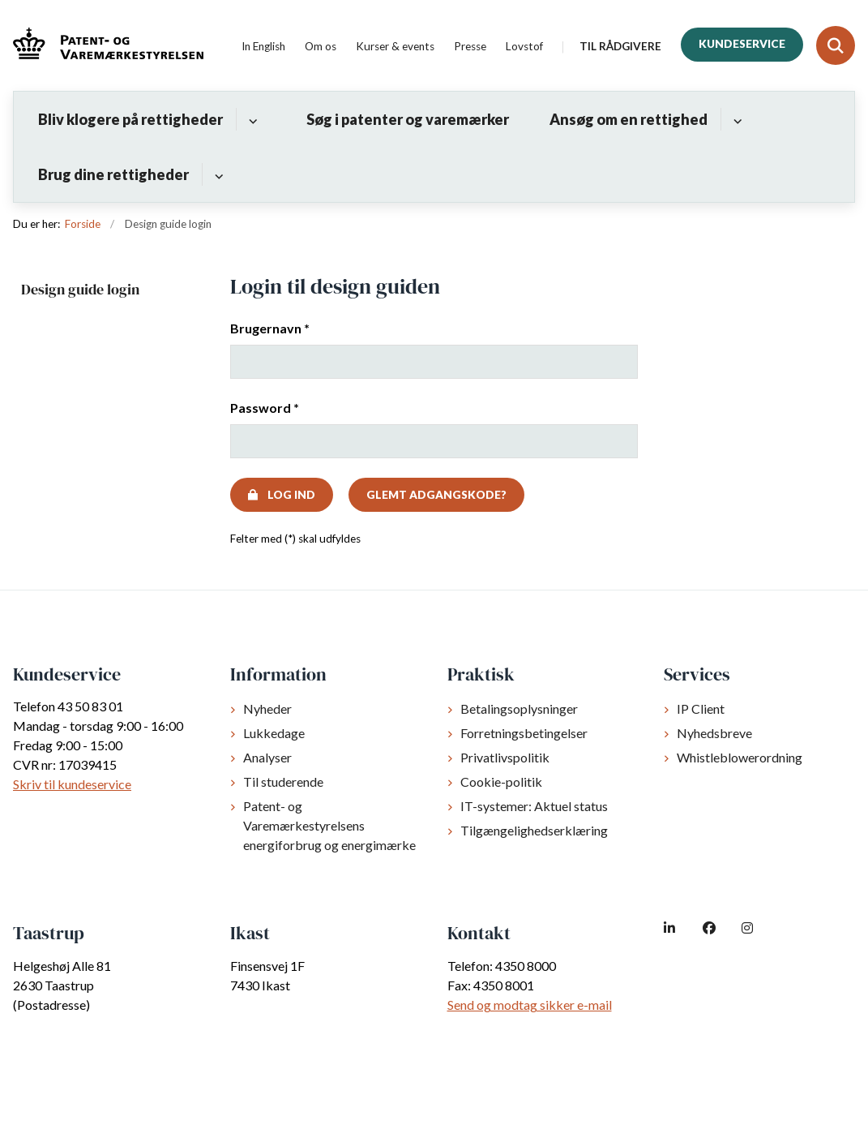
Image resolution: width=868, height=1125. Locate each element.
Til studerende (283, 781)
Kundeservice (742, 43)
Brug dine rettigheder (113, 174)
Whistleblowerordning (739, 757)
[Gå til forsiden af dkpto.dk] (101, 46)
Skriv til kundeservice (72, 784)
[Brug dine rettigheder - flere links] (217, 174)
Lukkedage (274, 733)
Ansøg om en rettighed (628, 119)
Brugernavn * (270, 328)
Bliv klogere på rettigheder (130, 119)
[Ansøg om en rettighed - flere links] (735, 119)
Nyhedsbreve (714, 733)
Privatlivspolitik (504, 757)
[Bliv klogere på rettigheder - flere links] (251, 119)
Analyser (267, 757)
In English (263, 47)
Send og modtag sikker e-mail (529, 1004)
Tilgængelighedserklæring (534, 830)
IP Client (701, 708)
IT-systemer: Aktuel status (534, 806)
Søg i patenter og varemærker (407, 119)
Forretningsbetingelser (524, 733)
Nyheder (267, 708)
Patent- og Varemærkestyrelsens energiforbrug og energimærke (329, 825)
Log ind (291, 494)
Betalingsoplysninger (519, 708)
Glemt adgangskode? (436, 494)
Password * (264, 407)
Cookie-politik (501, 781)
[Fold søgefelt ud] (835, 45)
